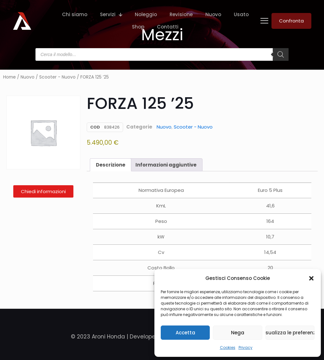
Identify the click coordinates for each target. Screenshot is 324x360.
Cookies (227, 347)
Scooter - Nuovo (57, 77)
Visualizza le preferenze (290, 332)
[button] (311, 278)
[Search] (281, 54)
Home (9, 77)
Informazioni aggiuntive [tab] (165, 164)
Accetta (185, 332)
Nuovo (27, 77)
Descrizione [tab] (110, 164)
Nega (237, 332)
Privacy (245, 347)
